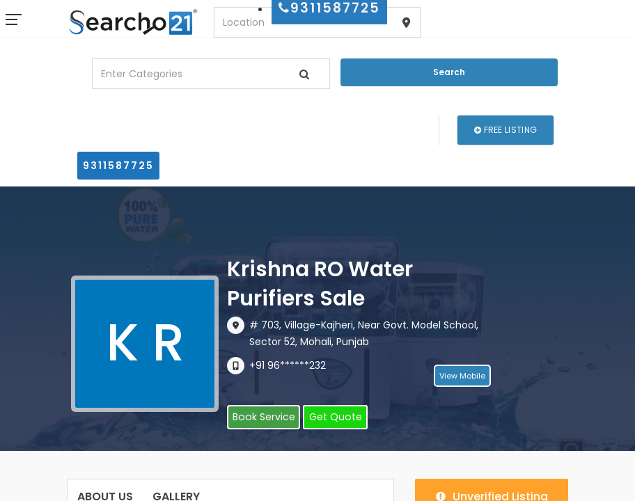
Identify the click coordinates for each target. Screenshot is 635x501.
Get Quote (332, 417)
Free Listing (505, 130)
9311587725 (118, 166)
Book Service (262, 417)
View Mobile (462, 376)
